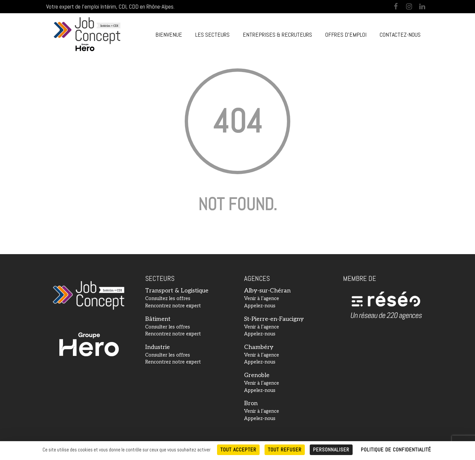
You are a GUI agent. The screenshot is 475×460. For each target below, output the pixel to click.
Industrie (157, 347)
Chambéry (258, 347)
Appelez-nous (259, 306)
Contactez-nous (400, 34)
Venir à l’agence (261, 298)
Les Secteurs (212, 34)
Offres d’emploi (345, 34)
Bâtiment (158, 319)
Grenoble (256, 375)
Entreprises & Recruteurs (277, 34)
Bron (251, 403)
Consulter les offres (167, 327)
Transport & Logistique (176, 290)
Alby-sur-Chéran (267, 290)
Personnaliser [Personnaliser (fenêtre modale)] (331, 449)
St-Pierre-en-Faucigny (274, 319)
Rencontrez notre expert (173, 306)
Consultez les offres (167, 298)
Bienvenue (168, 34)
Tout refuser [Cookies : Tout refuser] (284, 449)
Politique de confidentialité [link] (396, 449)
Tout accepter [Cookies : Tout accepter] (238, 449)
